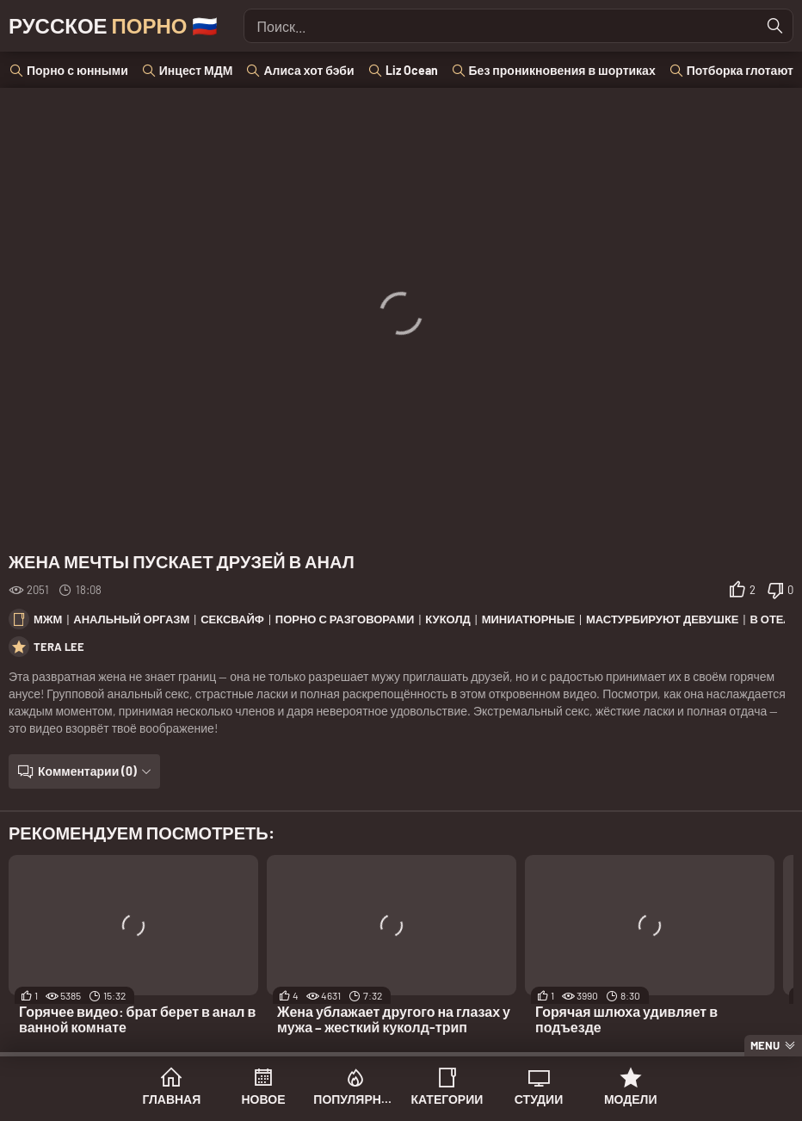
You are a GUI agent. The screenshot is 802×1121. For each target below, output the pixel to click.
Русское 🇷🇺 (113, 25)
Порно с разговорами (345, 619)
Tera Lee (59, 647)
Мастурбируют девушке (662, 619)
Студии (539, 1099)
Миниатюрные (528, 619)
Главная (171, 1099)
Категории (446, 1099)
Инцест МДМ (196, 70)
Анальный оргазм (131, 619)
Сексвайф (232, 619)
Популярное (355, 1099)
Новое (264, 1099)
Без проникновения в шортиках (562, 70)
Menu (765, 1045)
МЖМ (48, 619)
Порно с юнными (77, 70)
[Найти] (775, 25)
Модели (630, 1099)
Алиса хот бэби (308, 70)
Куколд (447, 619)
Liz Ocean (412, 70)
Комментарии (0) (87, 771)
